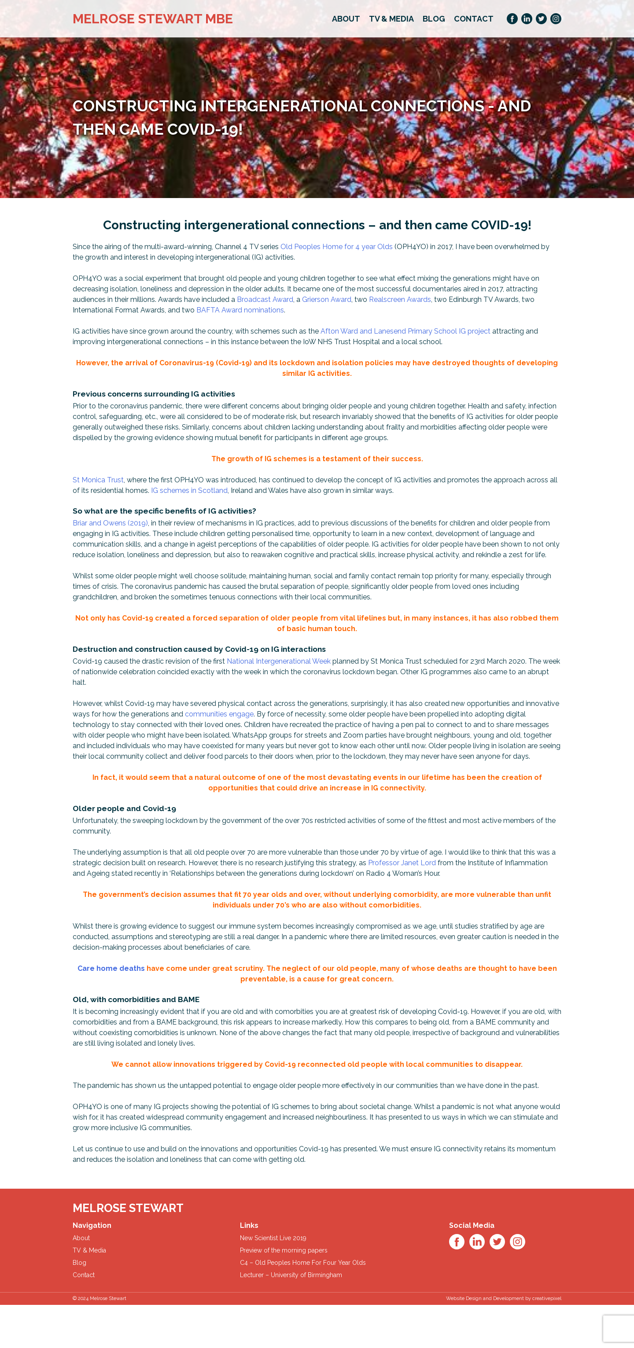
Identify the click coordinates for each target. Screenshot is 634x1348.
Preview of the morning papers (284, 1250)
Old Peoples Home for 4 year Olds (336, 246)
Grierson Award (326, 299)
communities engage (219, 714)
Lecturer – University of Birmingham (291, 1274)
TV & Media (391, 18)
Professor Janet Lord (402, 863)
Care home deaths (111, 968)
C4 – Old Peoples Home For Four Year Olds (303, 1262)
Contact (474, 18)
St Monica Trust (98, 480)
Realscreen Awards (400, 299)
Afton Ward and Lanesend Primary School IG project (405, 331)
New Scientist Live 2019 (273, 1237)
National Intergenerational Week (279, 661)
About (346, 18)
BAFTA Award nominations (240, 310)
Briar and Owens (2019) (110, 523)
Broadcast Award (265, 299)
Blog (434, 18)
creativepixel (546, 1298)
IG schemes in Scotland (189, 490)
